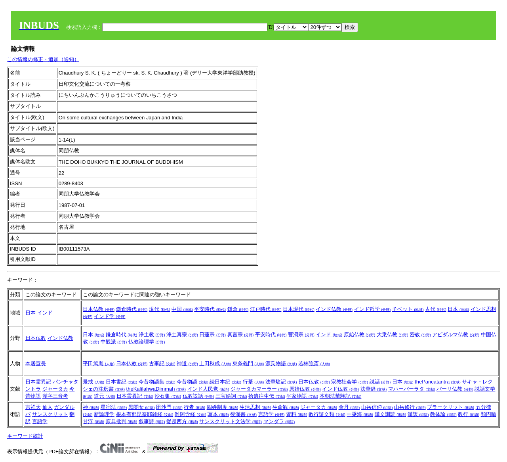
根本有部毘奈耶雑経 (144, 414)
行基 (253, 382)
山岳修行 (410, 407)
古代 (435, 309)
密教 (420, 334)
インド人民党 (208, 389)
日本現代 (298, 309)
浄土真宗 (182, 334)
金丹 (349, 407)
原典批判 (121, 421)
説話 (380, 382)
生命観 (286, 407)
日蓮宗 (212, 334)
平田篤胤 (98, 363)
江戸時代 (266, 309)
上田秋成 (215, 363)
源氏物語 (281, 363)
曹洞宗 (301, 334)
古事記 (162, 363)
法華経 (373, 389)
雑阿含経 (190, 414)
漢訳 (418, 414)
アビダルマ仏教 (455, 334)
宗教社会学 (349, 382)
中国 (182, 309)
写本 (218, 414)
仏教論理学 (146, 342)
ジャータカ (55, 389)
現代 (159, 309)
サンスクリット (50, 414)
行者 (194, 407)
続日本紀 (225, 382)
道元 (104, 396)
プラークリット (450, 407)
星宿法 (114, 407)
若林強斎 (314, 363)
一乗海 (360, 414)
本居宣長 (35, 363)
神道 (187, 363)
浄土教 (152, 334)
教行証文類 (327, 414)
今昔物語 (192, 382)
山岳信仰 (377, 407)
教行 (468, 414)
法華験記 (281, 382)
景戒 (93, 382)
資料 (296, 414)
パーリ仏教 (454, 389)
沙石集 (167, 396)
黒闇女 (141, 407)
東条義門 (248, 363)
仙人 (47, 407)
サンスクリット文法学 (230, 421)
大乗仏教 (392, 334)
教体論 (443, 414)
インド (45, 313)
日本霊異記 (38, 382)
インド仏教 (334, 309)
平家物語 (302, 396)
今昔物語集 (157, 382)
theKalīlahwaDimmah (156, 389)
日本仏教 (98, 309)
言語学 (40, 421)
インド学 (110, 316)
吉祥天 (33, 407)
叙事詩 (152, 421)
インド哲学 (372, 309)
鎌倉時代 (132, 309)
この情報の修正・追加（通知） (43, 59)
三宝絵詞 (231, 396)
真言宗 (240, 334)
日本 (30, 313)
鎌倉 (238, 309)
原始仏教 (359, 334)
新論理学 (104, 414)
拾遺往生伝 (266, 396)
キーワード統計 (25, 436)
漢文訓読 (390, 414)
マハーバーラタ (411, 389)
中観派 (114, 342)
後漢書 (243, 414)
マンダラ (279, 421)
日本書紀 (121, 382)
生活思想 (255, 407)
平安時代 (210, 309)
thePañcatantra (438, 382)
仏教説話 (198, 396)
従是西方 (182, 421)
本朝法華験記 (341, 396)
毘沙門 (169, 407)
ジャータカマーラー (259, 389)
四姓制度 (222, 407)
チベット (408, 309)
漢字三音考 (55, 396)
